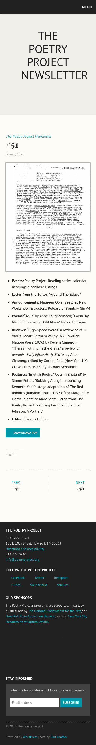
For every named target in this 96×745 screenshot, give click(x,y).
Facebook (18, 578)
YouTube (63, 585)
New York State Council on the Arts (30, 616)
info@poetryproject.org (22, 559)
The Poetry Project (26, 7)
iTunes (15, 585)
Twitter (39, 578)
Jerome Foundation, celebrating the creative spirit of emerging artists (50, 639)
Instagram (61, 578)
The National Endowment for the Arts (54, 611)
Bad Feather (58, 737)
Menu (87, 6)
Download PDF (25, 433)
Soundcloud (38, 585)
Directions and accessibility (25, 549)
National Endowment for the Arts (19, 639)
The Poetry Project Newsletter (54, 55)
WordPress (30, 737)
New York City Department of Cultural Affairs (19, 659)
